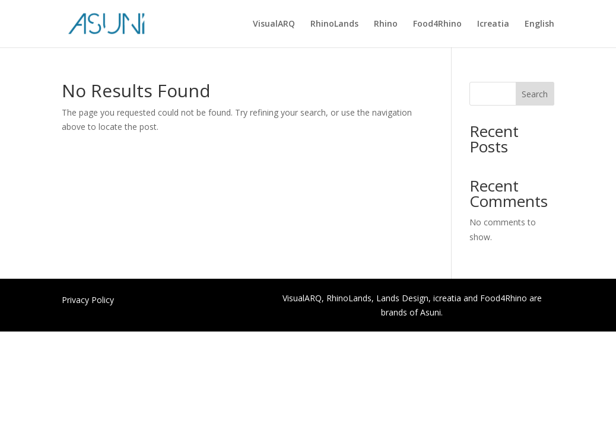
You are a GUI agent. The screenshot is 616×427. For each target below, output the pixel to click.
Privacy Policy (88, 300)
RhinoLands (334, 24)
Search (535, 94)
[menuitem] (539, 33)
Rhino (386, 24)
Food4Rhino (437, 24)
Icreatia (493, 24)
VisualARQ (274, 24)
